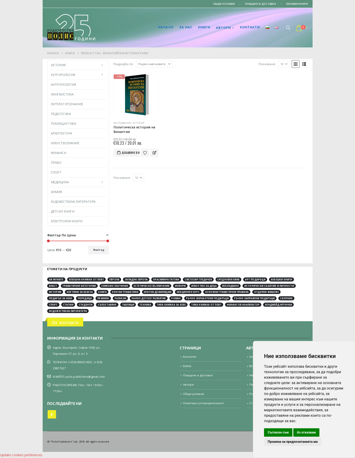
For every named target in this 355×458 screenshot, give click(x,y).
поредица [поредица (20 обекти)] (85, 298)
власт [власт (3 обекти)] (53, 285)
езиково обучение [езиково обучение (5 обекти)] (114, 285)
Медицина (60, 182)
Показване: (267, 64)
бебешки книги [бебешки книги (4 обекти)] (281, 279)
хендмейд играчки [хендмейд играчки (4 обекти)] (278, 304)
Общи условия (224, 3)
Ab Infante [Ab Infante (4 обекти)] (56, 279)
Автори (223, 27)
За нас (185, 27)
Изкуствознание (65, 143)
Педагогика (61, 114)
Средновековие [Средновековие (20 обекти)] (228, 279)
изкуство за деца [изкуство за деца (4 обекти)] (204, 285)
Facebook (52, 414)
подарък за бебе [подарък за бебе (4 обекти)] (60, 298)
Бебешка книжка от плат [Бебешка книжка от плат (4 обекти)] (86, 279)
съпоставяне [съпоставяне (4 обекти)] (107, 304)
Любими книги (297, 3)
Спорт (56, 172)
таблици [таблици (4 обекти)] (128, 304)
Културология (63, 75)
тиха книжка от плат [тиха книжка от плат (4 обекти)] (206, 304)
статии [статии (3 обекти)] (68, 304)
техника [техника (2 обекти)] (145, 304)
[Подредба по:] (154, 64)
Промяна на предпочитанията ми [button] (293, 441)
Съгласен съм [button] (278, 432)
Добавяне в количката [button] (131, 152)
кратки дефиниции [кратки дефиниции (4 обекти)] (157, 292)
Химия (56, 192)
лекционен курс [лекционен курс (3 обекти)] (188, 292)
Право (56, 162)
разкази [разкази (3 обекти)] (120, 298)
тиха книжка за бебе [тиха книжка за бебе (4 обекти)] (171, 304)
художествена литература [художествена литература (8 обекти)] (68, 311)
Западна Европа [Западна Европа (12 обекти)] (136, 279)
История (138, 123)
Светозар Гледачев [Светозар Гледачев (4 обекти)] (198, 279)
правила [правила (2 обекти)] (103, 298)
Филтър (98, 250)
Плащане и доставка (260, 3)
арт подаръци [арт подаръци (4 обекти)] (255, 279)
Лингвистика (62, 94)
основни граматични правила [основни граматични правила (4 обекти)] (227, 292)
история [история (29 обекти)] (55, 292)
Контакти (250, 27)
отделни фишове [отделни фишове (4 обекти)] (266, 292)
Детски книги (62, 211)
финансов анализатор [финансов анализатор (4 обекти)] (243, 304)
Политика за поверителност (203, 403)
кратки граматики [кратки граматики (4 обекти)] (125, 292)
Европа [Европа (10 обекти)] (114, 279)
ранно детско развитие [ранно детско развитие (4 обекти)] (149, 298)
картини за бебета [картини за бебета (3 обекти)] (80, 292)
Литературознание (67, 104)
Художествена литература (73, 201)
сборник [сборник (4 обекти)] (286, 298)
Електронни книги (67, 221)
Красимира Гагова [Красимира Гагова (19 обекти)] (166, 279)
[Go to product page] (136, 95)
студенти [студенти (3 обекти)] (86, 304)
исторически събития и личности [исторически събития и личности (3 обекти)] (269, 285)
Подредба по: (123, 64)
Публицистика (63, 123)
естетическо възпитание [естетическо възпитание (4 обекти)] (151, 285)
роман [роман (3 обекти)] (176, 298)
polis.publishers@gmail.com (85, 377)
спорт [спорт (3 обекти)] (53, 304)
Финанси (58, 153)
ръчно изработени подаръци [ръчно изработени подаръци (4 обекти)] (207, 298)
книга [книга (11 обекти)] (102, 292)
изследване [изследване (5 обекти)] (230, 285)
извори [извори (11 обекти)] (180, 285)
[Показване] (283, 64)
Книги (204, 27)
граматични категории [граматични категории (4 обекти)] (79, 285)
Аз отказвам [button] (306, 432)
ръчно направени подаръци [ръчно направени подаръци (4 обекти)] (254, 298)
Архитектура (61, 133)
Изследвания (122, 123)
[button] (288, 27)
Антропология (63, 84)
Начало (166, 27)
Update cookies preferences (21, 455)
